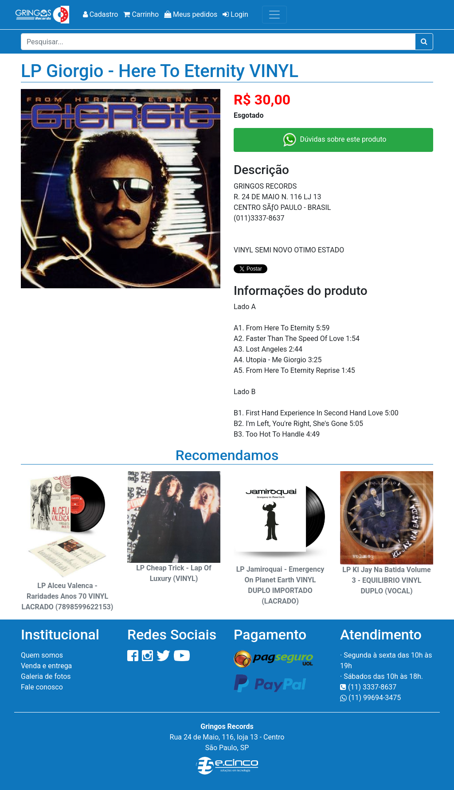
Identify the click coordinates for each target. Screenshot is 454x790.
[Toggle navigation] (274, 14)
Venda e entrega (46, 666)
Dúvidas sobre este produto (334, 140)
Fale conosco (42, 687)
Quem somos (42, 655)
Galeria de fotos (46, 676)
